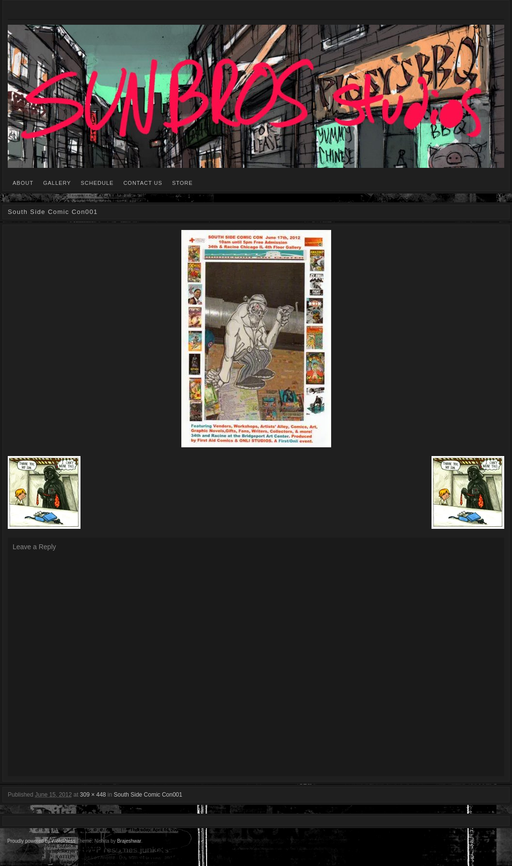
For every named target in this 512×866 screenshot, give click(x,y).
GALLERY (57, 183)
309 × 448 (93, 794)
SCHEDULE (96, 183)
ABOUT (23, 183)
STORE (182, 183)
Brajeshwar (129, 841)
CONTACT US (142, 183)
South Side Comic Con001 (148, 794)
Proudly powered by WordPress (41, 841)
